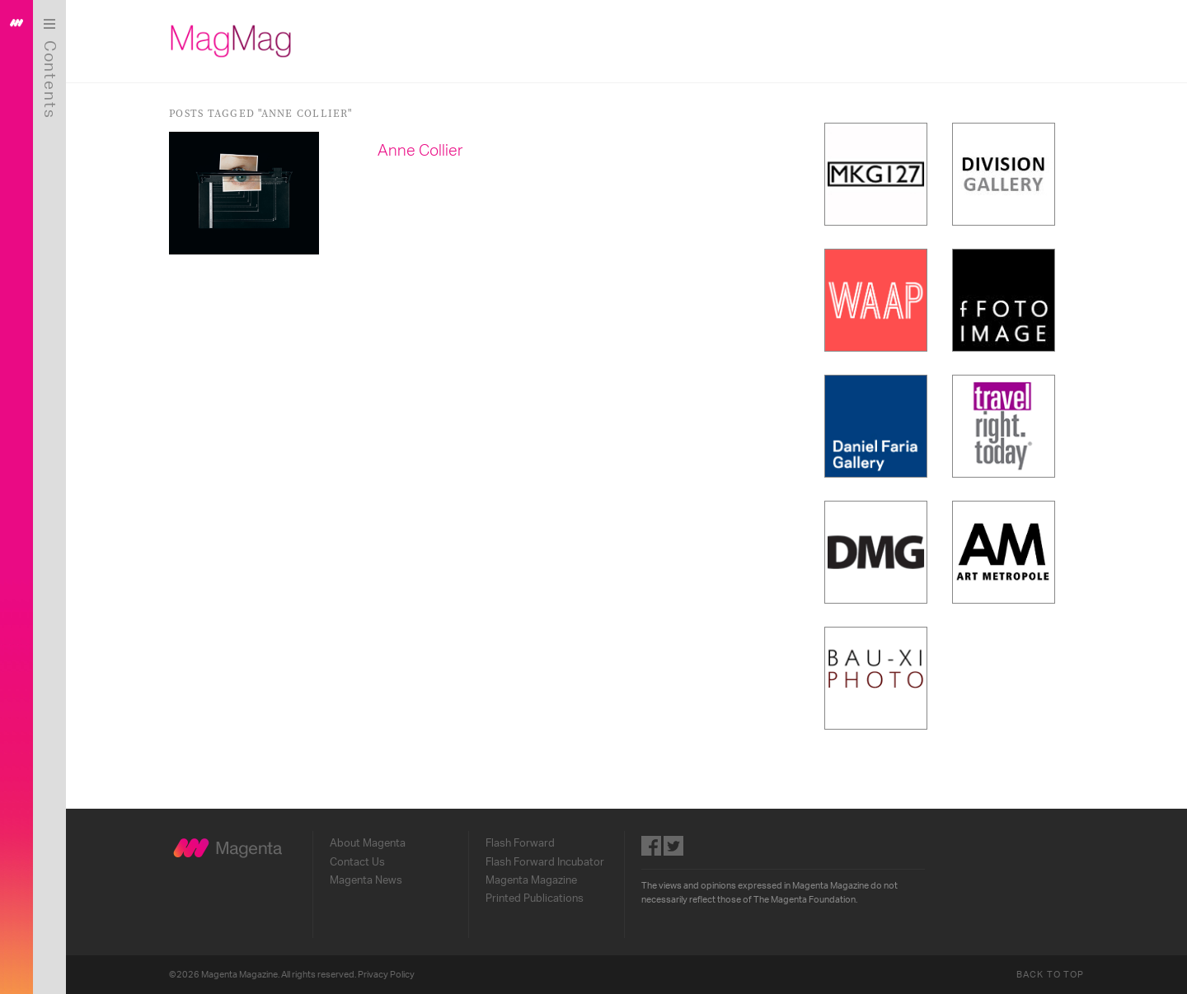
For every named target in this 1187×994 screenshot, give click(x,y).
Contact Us (357, 862)
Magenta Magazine (531, 880)
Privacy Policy (386, 974)
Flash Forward (520, 843)
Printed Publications (535, 898)
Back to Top (1050, 974)
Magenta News (366, 880)
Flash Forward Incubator (545, 862)
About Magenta (368, 843)
